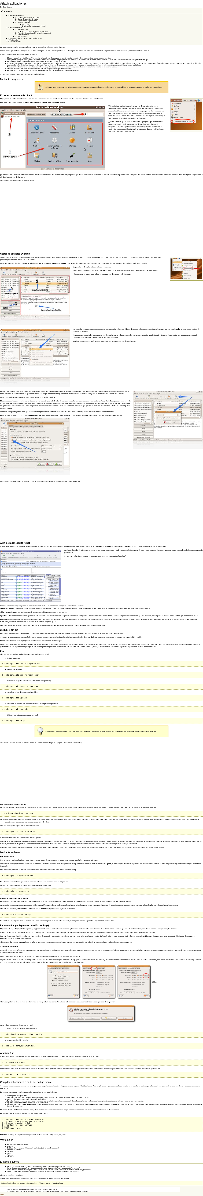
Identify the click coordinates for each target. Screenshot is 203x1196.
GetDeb (10, 1146)
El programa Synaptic (15, 60)
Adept (9, 1153)
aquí (57, 482)
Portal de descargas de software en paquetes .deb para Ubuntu (30, 1168)
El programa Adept (14, 61)
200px (154, 982)
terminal (96, 634)
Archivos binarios (13, 69)
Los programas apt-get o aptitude (19, 63)
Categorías (5, 1183)
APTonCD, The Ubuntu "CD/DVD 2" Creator (23, 1167)
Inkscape (173, 929)
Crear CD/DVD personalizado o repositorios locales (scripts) (28, 1172)
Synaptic (10, 1152)
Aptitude (10, 1155)
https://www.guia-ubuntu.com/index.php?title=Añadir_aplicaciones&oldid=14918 (39, 1179)
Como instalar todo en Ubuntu (18, 1170)
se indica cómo (117, 933)
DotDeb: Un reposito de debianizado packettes (24, 1148)
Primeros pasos (44, 1183)
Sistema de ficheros (14, 1150)
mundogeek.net (13, 1135)
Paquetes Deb (12, 67)
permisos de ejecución (43, 936)
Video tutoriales (57, 1183)
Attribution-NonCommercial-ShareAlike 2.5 (46, 1192)
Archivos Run (12, 71)
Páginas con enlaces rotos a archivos (24, 1183)
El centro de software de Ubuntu (18, 58)
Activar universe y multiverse (17, 1145)
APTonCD (10, 1157)
